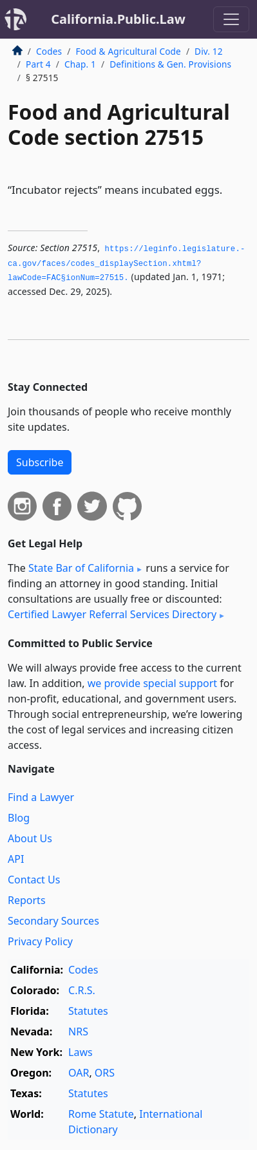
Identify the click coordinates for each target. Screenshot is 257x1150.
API (16, 859)
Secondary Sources (53, 921)
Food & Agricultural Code (127, 51)
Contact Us (34, 879)
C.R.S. (81, 990)
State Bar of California (81, 568)
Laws (80, 1052)
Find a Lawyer (41, 797)
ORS (105, 1073)
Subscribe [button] (39, 462)
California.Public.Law (118, 19)
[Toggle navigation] (231, 19)
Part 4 (38, 64)
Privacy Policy (40, 941)
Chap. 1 (80, 64)
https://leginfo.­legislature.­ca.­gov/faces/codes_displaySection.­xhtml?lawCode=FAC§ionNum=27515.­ (126, 264)
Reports (27, 900)
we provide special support (152, 683)
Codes (49, 51)
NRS (78, 1031)
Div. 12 (209, 51)
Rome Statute (101, 1114)
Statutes (88, 1011)
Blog (19, 818)
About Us (30, 838)
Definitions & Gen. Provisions (170, 64)
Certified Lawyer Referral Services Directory (112, 614)
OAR (78, 1073)
